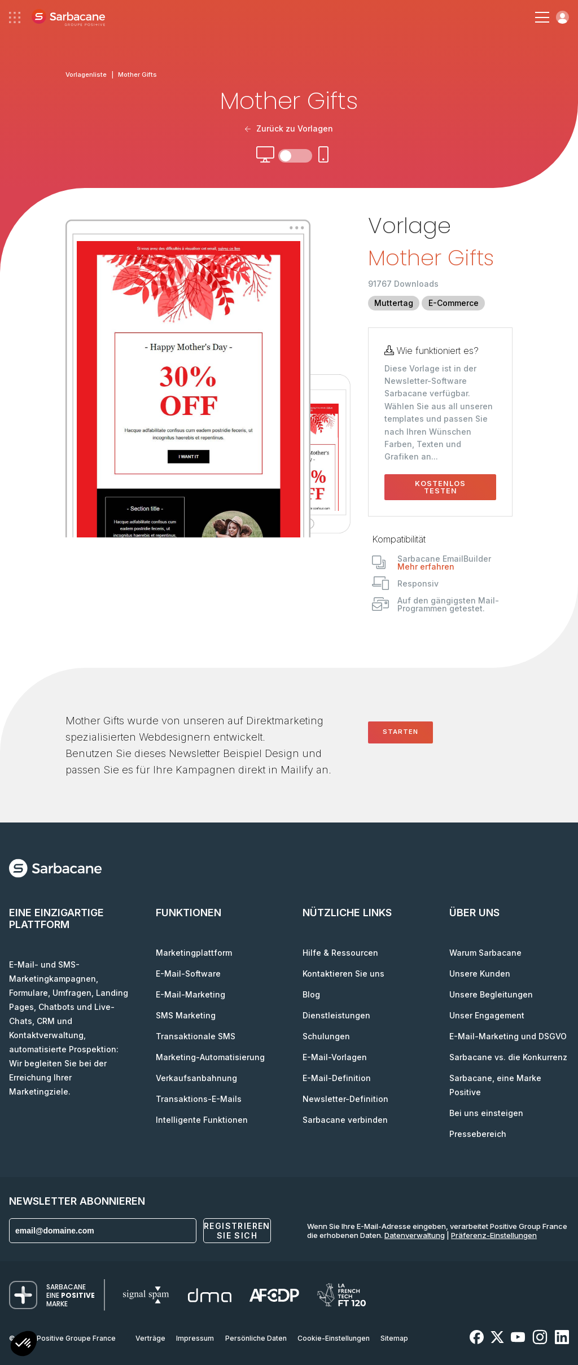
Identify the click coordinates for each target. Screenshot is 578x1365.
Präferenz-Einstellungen (494, 1235)
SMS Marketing (186, 1015)
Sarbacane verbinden (345, 1120)
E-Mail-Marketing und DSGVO (508, 1036)
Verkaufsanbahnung (196, 1078)
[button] (23, 1345)
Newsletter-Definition (345, 1099)
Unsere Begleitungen (491, 994)
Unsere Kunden (479, 973)
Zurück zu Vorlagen (289, 128)
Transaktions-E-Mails (199, 1099)
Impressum (195, 1338)
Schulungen (326, 1036)
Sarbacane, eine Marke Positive (495, 1085)
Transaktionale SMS (195, 1036)
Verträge (150, 1338)
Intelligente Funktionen (202, 1120)
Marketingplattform (194, 952)
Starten (400, 732)
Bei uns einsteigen (486, 1113)
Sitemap (394, 1338)
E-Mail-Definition (337, 1078)
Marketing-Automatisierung (210, 1057)
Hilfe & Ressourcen (340, 952)
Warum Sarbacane (485, 952)
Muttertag (393, 303)
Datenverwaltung (414, 1235)
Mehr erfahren (425, 566)
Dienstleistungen (336, 1015)
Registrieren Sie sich (237, 1230)
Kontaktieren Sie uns (343, 973)
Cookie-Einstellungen (333, 1338)
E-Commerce (453, 303)
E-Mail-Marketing (190, 994)
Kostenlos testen (440, 487)
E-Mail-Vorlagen (335, 1057)
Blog (311, 994)
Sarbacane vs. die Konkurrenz (508, 1057)
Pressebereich (477, 1134)
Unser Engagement (486, 1015)
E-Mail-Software (188, 973)
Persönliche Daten (256, 1338)
